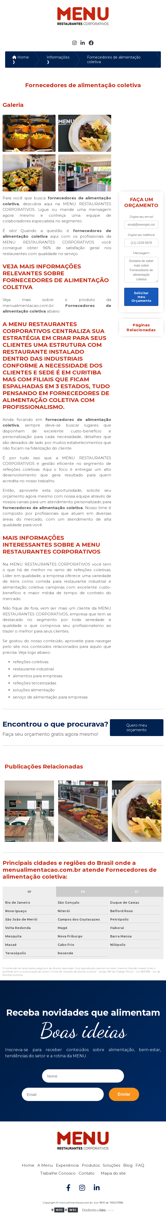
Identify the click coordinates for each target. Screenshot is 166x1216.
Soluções (111, 1165)
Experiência (67, 1165)
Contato (87, 1173)
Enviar (124, 1094)
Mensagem (141, 253)
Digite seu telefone (141, 235)
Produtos (91, 1165)
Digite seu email (141, 217)
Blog (127, 1165)
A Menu (45, 1165)
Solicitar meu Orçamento (141, 297)
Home (28, 1165)
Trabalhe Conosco (58, 1173)
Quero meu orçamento (136, 727)
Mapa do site (113, 1173)
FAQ (140, 1165)
